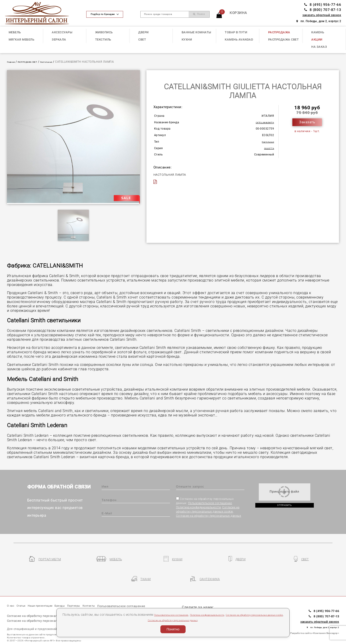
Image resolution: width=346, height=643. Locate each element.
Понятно (172, 629)
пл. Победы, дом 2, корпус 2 (318, 21)
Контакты (123, 590)
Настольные (62, 61)
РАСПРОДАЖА (279, 32)
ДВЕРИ (143, 32)
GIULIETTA (267, 148)
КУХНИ (187, 39)
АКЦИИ (316, 39)
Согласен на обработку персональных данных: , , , (208, 507)
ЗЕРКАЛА (59, 39)
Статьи (27, 590)
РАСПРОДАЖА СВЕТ (283, 39)
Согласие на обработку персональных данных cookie (50, 609)
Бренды (82, 590)
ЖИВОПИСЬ (104, 32)
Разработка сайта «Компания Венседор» (314, 617)
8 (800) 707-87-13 (322, 10)
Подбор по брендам (105, 14)
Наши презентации (54, 590)
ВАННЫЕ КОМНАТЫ (196, 32)
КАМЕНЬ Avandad (239, 39)
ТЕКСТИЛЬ (103, 39)
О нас (12, 590)
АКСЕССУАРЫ (62, 32)
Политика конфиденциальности (198, 507)
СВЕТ (142, 39)
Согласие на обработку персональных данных (208, 515)
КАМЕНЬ (317, 32)
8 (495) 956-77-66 (322, 5)
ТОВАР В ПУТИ (236, 32)
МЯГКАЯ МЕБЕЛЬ (22, 39)
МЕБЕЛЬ (15, 32)
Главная (13, 61)
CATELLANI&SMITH (261, 122)
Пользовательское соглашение (210, 503)
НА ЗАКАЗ (319, 46)
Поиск (199, 14)
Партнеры (102, 590)
